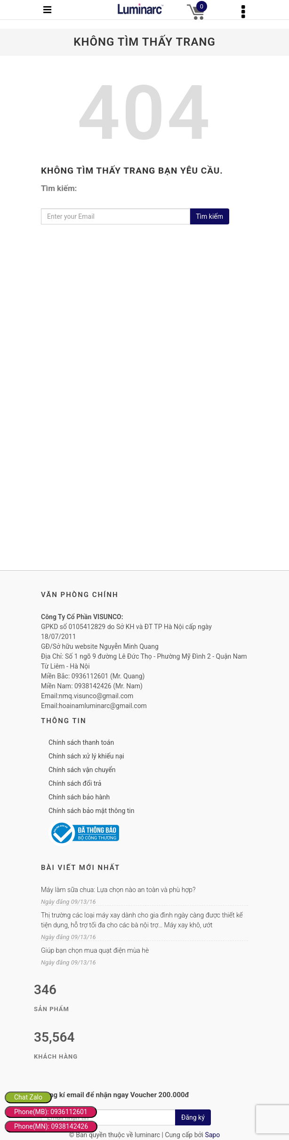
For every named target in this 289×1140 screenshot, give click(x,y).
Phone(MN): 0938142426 (51, 1126)
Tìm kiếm (209, 216)
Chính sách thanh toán (81, 742)
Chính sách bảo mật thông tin (91, 810)
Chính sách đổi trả (74, 783)
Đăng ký (193, 1117)
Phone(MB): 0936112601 (51, 1112)
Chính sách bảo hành (79, 797)
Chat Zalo (28, 1097)
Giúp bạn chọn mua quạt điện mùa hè (95, 950)
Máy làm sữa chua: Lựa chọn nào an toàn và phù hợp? (118, 889)
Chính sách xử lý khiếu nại (86, 756)
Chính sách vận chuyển (82, 769)
